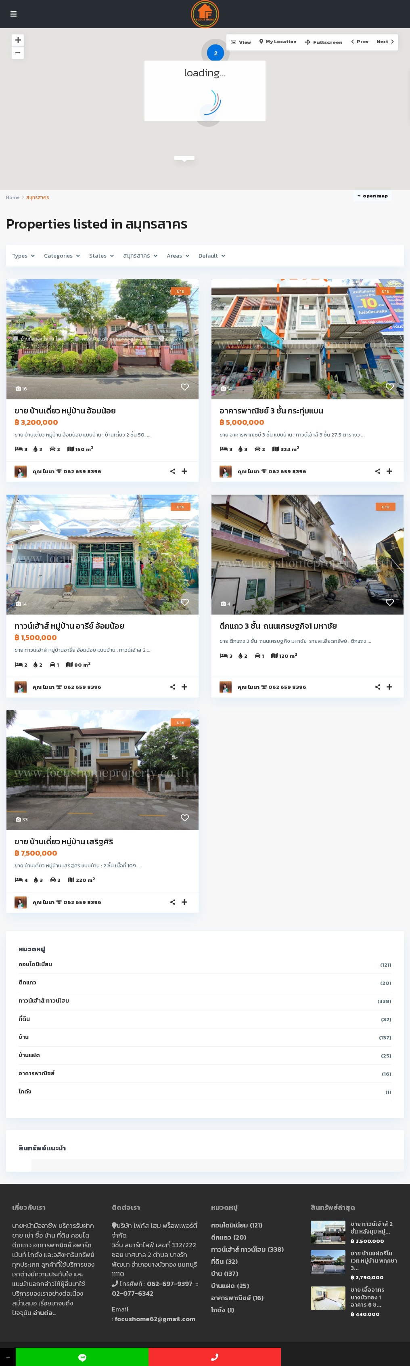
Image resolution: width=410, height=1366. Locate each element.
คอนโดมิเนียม (35, 964)
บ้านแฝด (29, 1055)
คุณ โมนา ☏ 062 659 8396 (67, 471)
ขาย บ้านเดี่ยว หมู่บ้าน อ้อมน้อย (65, 411)
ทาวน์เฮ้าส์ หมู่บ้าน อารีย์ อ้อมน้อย (69, 626)
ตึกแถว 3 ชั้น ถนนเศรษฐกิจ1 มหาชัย (279, 626)
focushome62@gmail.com (155, 1319)
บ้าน (24, 1037)
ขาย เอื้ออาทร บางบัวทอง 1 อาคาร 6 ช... (368, 1297)
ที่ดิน (24, 1019)
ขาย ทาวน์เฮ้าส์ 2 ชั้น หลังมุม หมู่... (372, 1228)
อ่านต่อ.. (44, 1313)
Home (13, 197)
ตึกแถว (27, 982)
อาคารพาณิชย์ (36, 1073)
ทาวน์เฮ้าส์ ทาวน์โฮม (44, 1001)
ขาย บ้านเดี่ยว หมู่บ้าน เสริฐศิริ (64, 841)
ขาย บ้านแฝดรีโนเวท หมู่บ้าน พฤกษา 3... (374, 1260)
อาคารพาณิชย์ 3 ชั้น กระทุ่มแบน (271, 411)
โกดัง (25, 1091)
